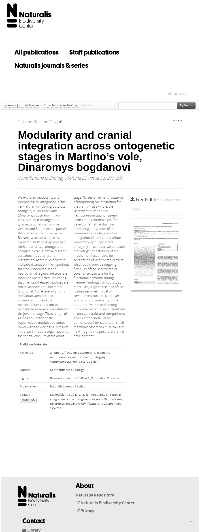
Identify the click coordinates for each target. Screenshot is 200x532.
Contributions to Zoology (61, 105)
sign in (177, 94)
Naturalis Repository (95, 495)
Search (186, 105)
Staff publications (94, 51)
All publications (37, 51)
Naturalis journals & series (51, 64)
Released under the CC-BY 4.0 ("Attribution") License (84, 378)
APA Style (28, 400)
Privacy (85, 511)
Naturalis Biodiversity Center (105, 503)
